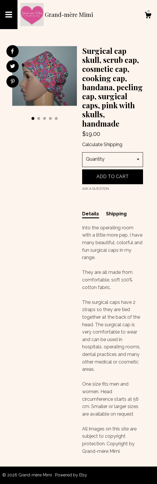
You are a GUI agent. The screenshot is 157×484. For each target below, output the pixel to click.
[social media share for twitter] (12, 66)
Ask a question (95, 189)
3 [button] (44, 118)
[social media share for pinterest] (12, 82)
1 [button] (32, 118)
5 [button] (56, 118)
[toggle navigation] (8, 14)
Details (90, 214)
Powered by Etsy (71, 475)
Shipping (116, 214)
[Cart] (148, 16)
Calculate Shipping (102, 144)
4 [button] (50, 118)
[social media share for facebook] (12, 51)
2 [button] (38, 118)
